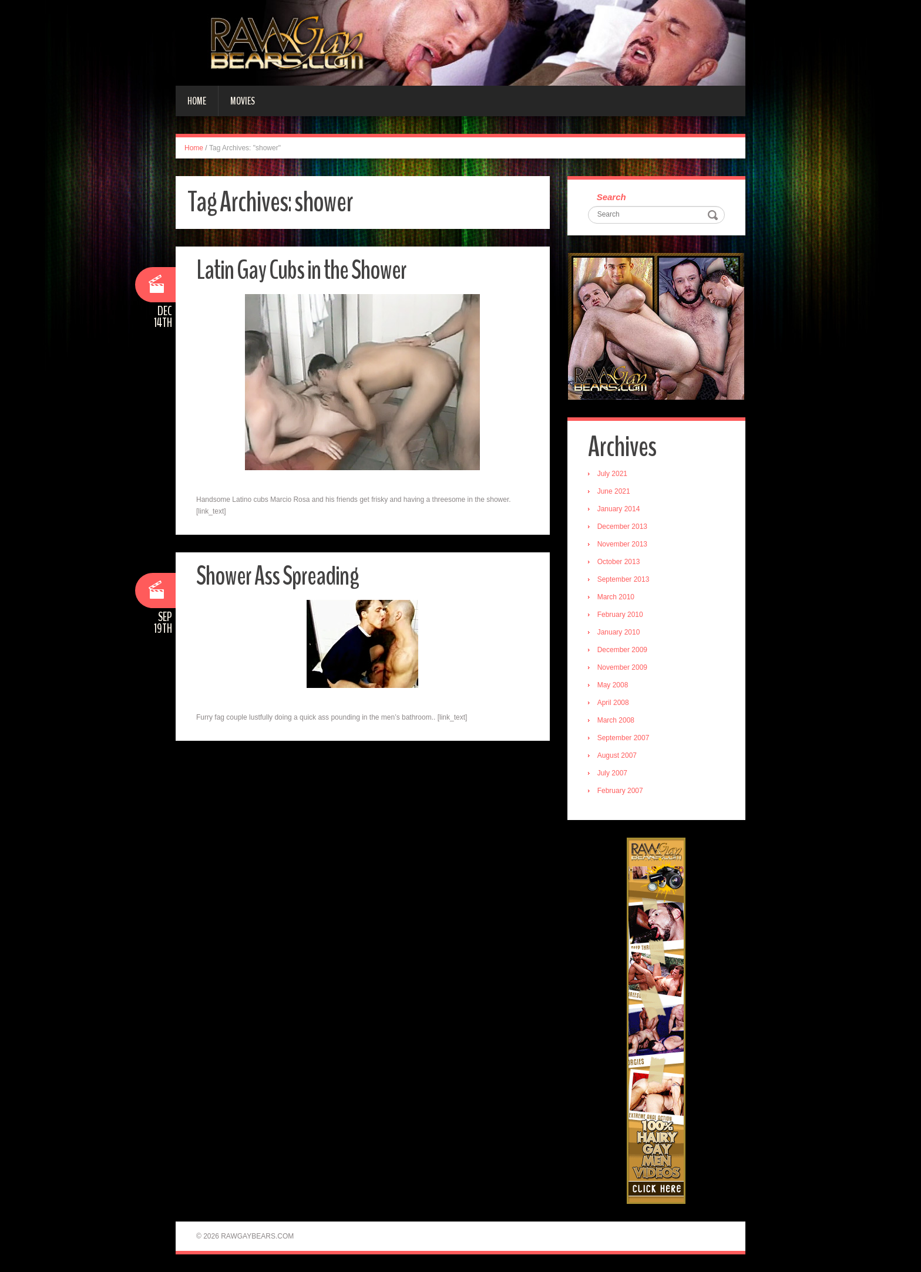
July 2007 (612, 773)
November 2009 (622, 667)
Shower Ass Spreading (277, 576)
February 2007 (620, 791)
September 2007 (623, 738)
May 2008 (612, 685)
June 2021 (613, 491)
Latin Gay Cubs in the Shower (301, 270)
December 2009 (622, 650)
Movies (242, 101)
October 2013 (618, 562)
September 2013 (623, 579)
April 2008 (613, 703)
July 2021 (612, 474)
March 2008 (615, 720)
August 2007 (617, 755)
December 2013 (622, 526)
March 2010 (615, 597)
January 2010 (618, 632)
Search (611, 197)
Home (196, 101)
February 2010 (620, 614)
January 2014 (618, 509)
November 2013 (622, 544)
